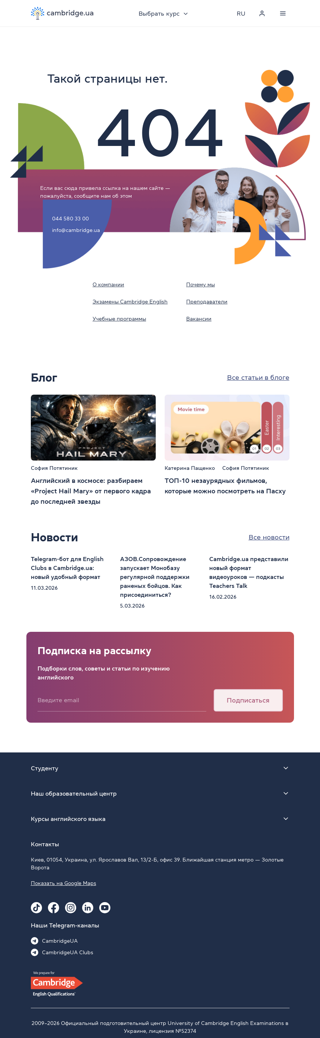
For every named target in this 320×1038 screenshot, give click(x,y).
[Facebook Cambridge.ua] (53, 907)
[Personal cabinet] (262, 13)
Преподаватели (206, 301)
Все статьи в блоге (258, 377)
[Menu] (283, 13)
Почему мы (200, 284)
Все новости (269, 537)
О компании (108, 284)
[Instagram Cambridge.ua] (70, 907)
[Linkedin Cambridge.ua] (87, 907)
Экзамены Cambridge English (130, 301)
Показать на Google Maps (63, 883)
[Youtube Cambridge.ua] (104, 907)
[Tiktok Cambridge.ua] (36, 907)
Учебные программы (119, 318)
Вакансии (198, 318)
